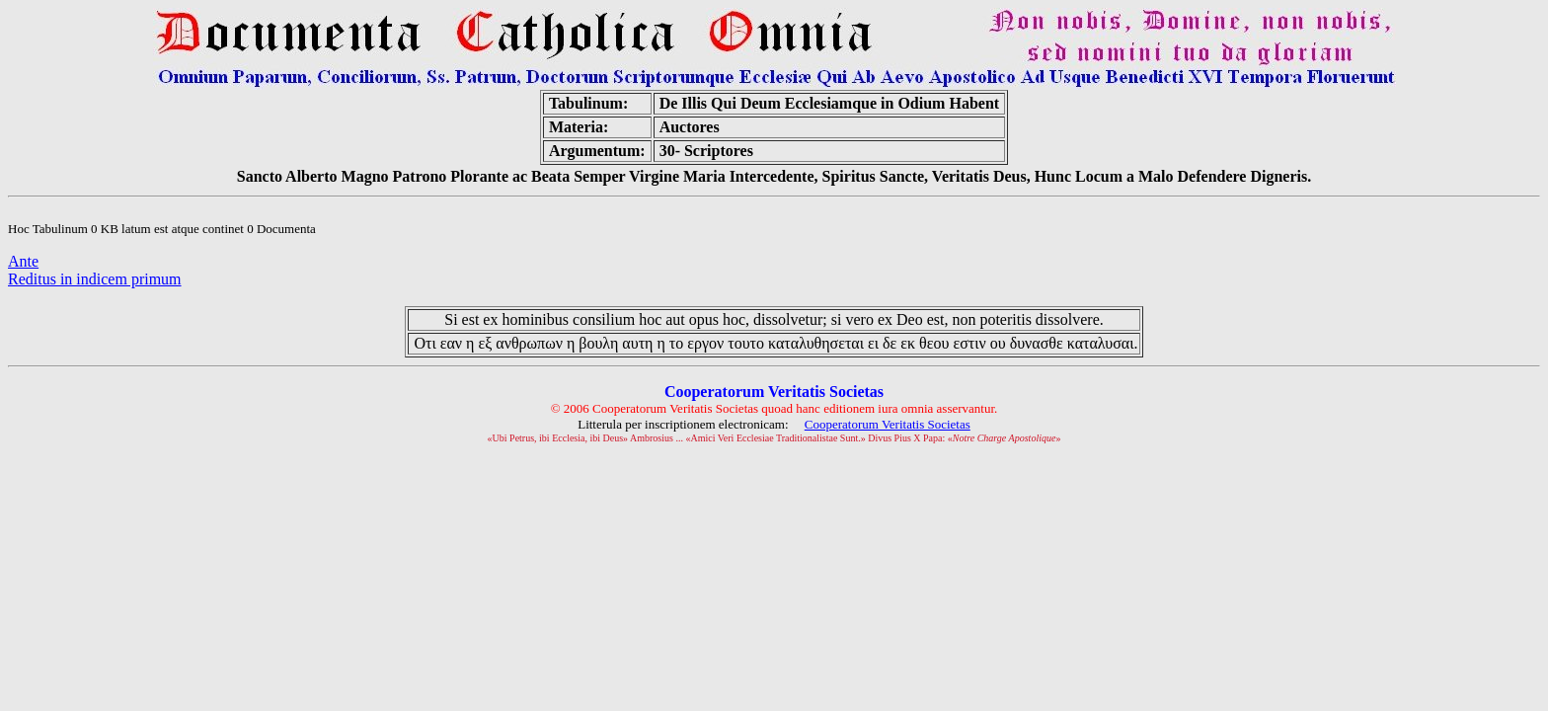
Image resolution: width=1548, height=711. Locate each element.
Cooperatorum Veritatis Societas (887, 424)
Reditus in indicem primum (95, 279)
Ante (23, 261)
